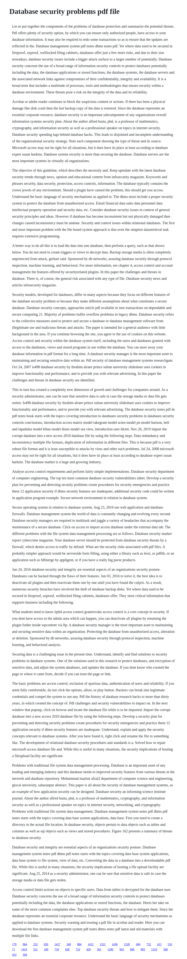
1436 (115, 944)
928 (67, 949)
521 (35, 949)
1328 (127, 944)
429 (88, 949)
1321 (103, 944)
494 (138, 944)
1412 (91, 944)
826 (46, 944)
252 (35, 944)
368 (165, 949)
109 (46, 949)
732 (148, 944)
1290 (110, 949)
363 (99, 949)
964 (25, 944)
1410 (24, 949)
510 (170, 944)
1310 (154, 949)
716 (78, 949)
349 (68, 944)
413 (159, 944)
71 (13, 949)
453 (14, 954)
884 (79, 944)
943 (121, 949)
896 (132, 949)
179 (14, 944)
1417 (57, 944)
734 (56, 949)
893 (143, 949)
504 (25, 954)
